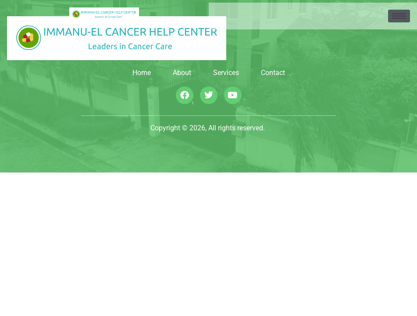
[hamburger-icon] (399, 16)
